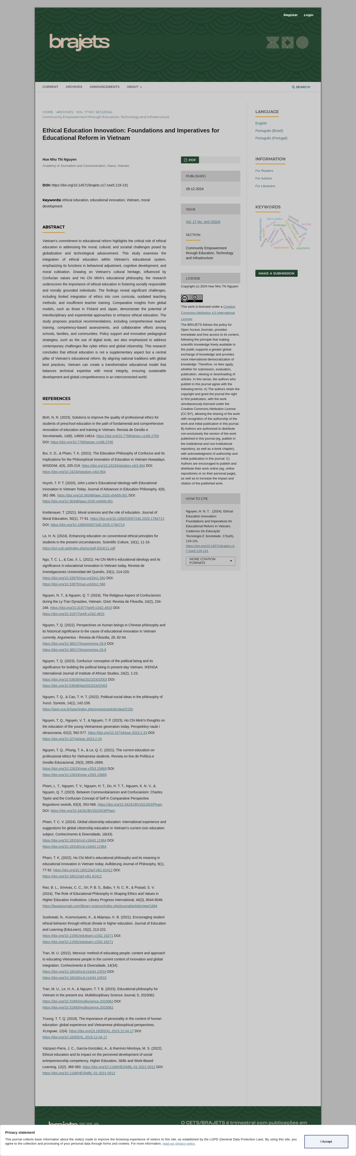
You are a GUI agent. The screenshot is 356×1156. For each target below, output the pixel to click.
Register (291, 15)
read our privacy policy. (179, 1143)
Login (308, 15)
